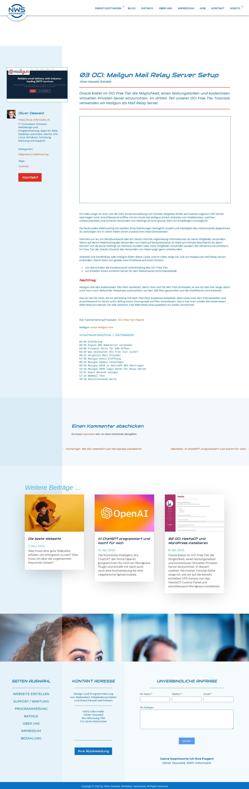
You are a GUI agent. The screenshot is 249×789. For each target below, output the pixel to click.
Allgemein (24, 152)
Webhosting (40, 152)
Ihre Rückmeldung (93, 750)
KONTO (235, 8)
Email (208, 692)
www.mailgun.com (101, 325)
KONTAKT (217, 8)
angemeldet (88, 432)
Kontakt (30, 176)
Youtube (23, 164)
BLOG (132, 8)
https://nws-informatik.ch (34, 118)
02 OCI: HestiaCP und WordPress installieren (188, 539)
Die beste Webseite (44, 537)
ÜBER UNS (165, 8)
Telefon (177, 692)
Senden (186, 739)
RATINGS (147, 8)
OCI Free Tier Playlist (131, 318)
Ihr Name (146, 692)
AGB (203, 8)
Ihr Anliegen (146, 705)
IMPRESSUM (186, 8)
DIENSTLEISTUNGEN (108, 8)
